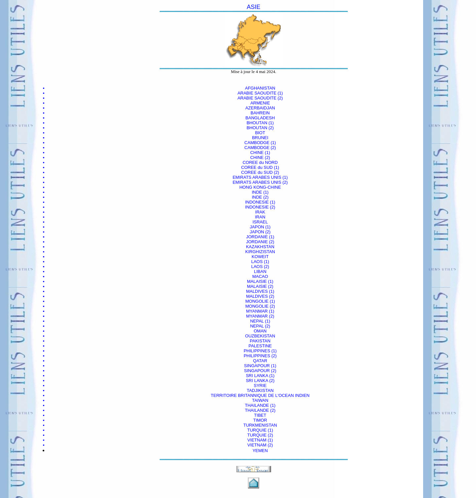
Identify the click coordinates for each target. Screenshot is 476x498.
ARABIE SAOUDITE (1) (260, 93)
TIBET (260, 415)
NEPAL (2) (260, 326)
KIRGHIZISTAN (260, 251)
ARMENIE (260, 102)
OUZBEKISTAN (260, 335)
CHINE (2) (260, 157)
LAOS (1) (260, 261)
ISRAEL (260, 221)
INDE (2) (260, 197)
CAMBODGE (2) (260, 147)
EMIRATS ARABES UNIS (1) (260, 177)
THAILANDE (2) (260, 410)
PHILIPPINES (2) (260, 355)
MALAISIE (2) (260, 286)
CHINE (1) (260, 152)
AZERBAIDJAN (260, 107)
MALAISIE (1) (260, 281)
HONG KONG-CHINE (260, 187)
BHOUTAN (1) (260, 122)
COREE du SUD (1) (260, 167)
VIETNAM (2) (260, 444)
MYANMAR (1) (260, 311)
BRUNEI (260, 137)
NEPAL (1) (260, 321)
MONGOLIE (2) (260, 306)
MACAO (260, 276)
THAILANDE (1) (260, 405)
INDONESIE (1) (260, 202)
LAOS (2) (260, 266)
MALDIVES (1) (260, 291)
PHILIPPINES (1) (260, 350)
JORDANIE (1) (260, 236)
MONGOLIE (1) (260, 301)
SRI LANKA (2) (260, 380)
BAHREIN (260, 112)
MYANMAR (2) (260, 316)
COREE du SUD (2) (260, 172)
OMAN (260, 330)
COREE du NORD (260, 162)
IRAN (260, 216)
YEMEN (260, 450)
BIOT (260, 132)
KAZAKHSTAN (260, 246)
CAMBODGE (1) (260, 142)
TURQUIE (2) (260, 435)
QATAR (260, 360)
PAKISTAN (260, 340)
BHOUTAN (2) (260, 127)
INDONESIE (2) (260, 207)
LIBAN (260, 271)
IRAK (260, 212)
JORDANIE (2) (260, 241)
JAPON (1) (260, 226)
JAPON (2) (260, 231)
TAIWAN (260, 400)
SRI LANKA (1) (260, 375)
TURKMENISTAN (260, 425)
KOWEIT (260, 256)
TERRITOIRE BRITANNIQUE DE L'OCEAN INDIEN (260, 395)
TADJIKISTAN (260, 390)
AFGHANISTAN (260, 88)
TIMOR (260, 420)
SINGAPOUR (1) (260, 365)
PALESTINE (260, 345)
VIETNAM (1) (260, 440)
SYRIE (260, 385)
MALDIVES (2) (260, 296)
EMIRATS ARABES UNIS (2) (260, 182)
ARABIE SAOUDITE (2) (260, 98)
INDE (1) (260, 192)
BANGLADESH (260, 117)
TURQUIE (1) (260, 430)
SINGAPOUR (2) (260, 370)
